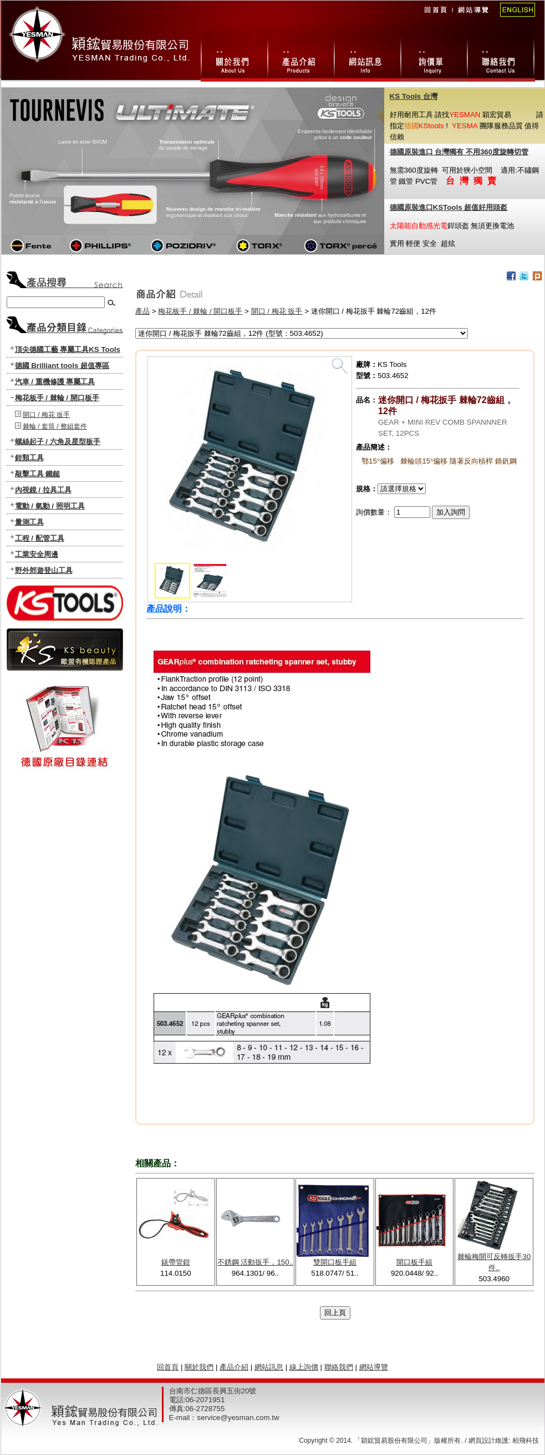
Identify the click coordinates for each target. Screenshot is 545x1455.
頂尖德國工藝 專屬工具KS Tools (67, 349)
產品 (142, 311)
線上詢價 (433, 58)
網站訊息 (367, 58)
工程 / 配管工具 (39, 538)
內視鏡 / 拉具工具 (43, 490)
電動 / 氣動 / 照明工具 (50, 506)
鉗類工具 (29, 458)
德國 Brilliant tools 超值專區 (62, 365)
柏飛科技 (525, 1440)
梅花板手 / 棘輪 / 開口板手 (57, 398)
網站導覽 (472, 17)
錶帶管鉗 (175, 1262)
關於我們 (234, 58)
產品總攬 (300, 58)
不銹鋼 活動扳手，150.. (255, 1262)
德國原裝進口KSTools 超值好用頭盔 (449, 207)
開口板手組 (414, 1262)
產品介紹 (234, 1367)
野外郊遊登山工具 (44, 570)
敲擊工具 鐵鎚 (37, 474)
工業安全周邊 (36, 554)
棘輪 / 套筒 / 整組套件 (55, 426)
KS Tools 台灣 (413, 96)
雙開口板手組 (334, 1262)
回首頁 (435, 17)
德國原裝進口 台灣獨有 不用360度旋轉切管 (459, 152)
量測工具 (29, 522)
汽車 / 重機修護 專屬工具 (55, 381)
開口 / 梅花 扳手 (46, 415)
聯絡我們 (501, 58)
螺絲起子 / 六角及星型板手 (57, 441)
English (514, 17)
